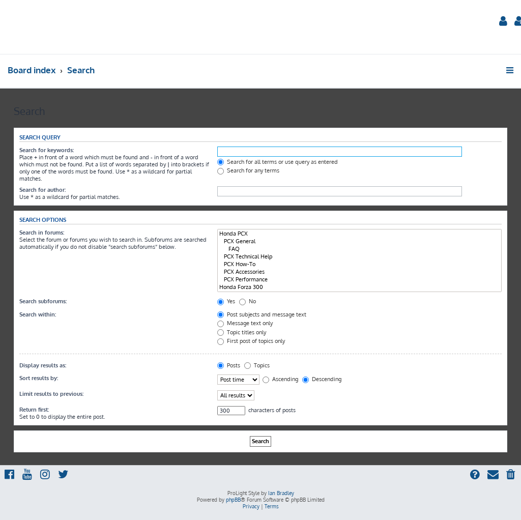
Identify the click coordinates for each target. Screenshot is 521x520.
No (247, 301)
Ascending (280, 379)
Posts (228, 365)
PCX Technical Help (359, 257)
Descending (321, 379)
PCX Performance (359, 279)
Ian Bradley (281, 493)
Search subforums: (43, 301)
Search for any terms (248, 170)
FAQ (359, 249)
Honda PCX (359, 234)
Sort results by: (38, 378)
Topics (257, 365)
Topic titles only (241, 332)
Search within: (37, 314)
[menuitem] (503, 22)
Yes (226, 301)
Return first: (34, 409)
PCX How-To (359, 264)
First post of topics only (251, 340)
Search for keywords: (46, 150)
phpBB (233, 500)
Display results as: (42, 365)
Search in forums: (41, 232)
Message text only (245, 323)
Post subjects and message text (261, 314)
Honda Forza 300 (359, 287)
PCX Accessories (359, 272)
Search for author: (42, 189)
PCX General (359, 241)
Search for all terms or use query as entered (277, 161)
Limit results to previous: (51, 393)
